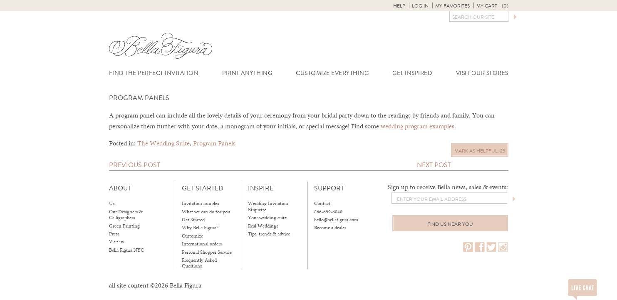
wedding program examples (417, 126)
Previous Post (134, 165)
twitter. (491, 247)
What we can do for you (206, 212)
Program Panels (214, 143)
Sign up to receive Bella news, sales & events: (448, 187)
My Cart (492, 5)
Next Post (434, 165)
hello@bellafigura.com (336, 219)
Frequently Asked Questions (199, 263)
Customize (192, 236)
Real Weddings (263, 226)
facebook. (480, 247)
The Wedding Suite (163, 143)
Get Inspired (412, 73)
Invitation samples (200, 203)
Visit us (116, 242)
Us (111, 203)
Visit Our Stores (482, 73)
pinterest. (468, 247)
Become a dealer (330, 227)
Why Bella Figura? (200, 227)
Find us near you (450, 224)
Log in (420, 5)
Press (114, 234)
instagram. (503, 247)
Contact (322, 203)
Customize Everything (332, 73)
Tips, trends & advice (269, 234)
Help (399, 5)
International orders (202, 244)
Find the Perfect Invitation (154, 73)
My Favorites (452, 5)
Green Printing (124, 226)
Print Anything (247, 73)
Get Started (193, 219)
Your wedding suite (267, 217)
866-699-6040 (328, 212)
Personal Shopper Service (207, 252)
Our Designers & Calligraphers (126, 215)
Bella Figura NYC (126, 250)
